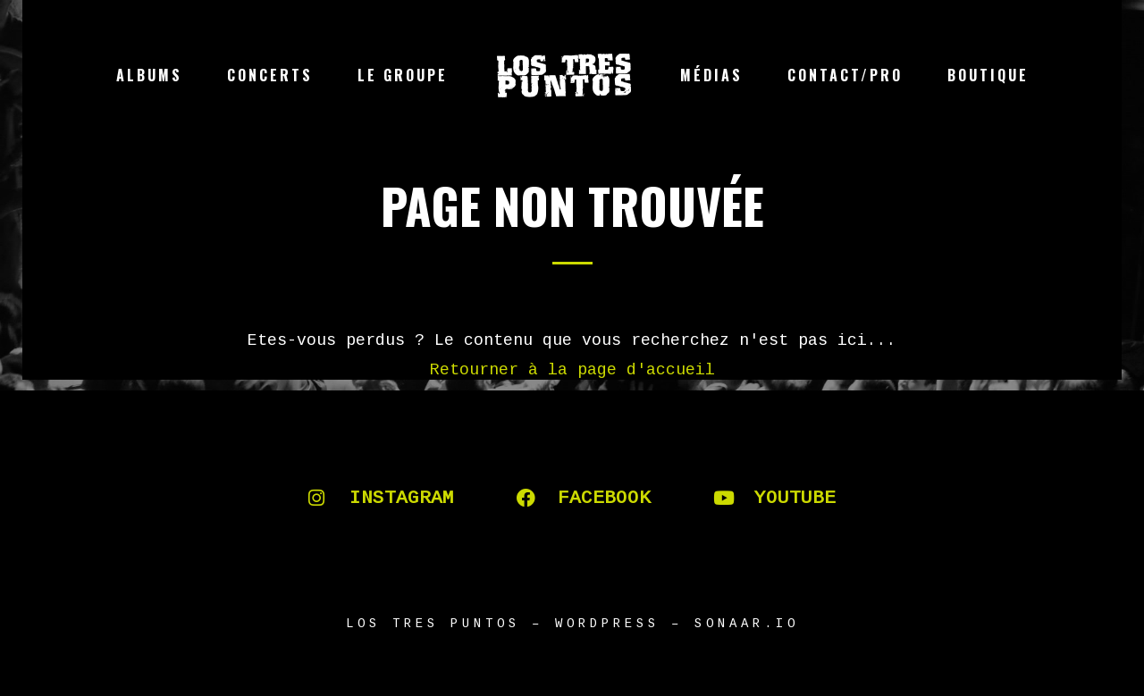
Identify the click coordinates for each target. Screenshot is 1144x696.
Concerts (270, 75)
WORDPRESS (607, 623)
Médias (711, 75)
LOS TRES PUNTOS (433, 623)
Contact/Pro (845, 75)
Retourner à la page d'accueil (572, 370)
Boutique (988, 75)
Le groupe (403, 75)
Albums (149, 75)
